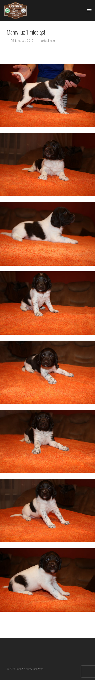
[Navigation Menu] (89, 11)
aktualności (48, 41)
